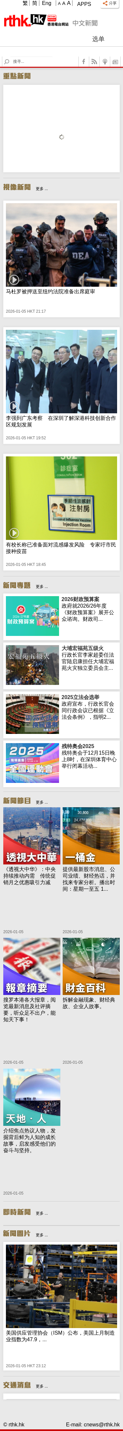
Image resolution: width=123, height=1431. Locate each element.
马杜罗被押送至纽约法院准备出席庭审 (50, 291)
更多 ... (42, 188)
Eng (46, 3)
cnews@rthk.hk (102, 1424)
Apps (84, 4)
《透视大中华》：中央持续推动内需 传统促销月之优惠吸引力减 (29, 875)
